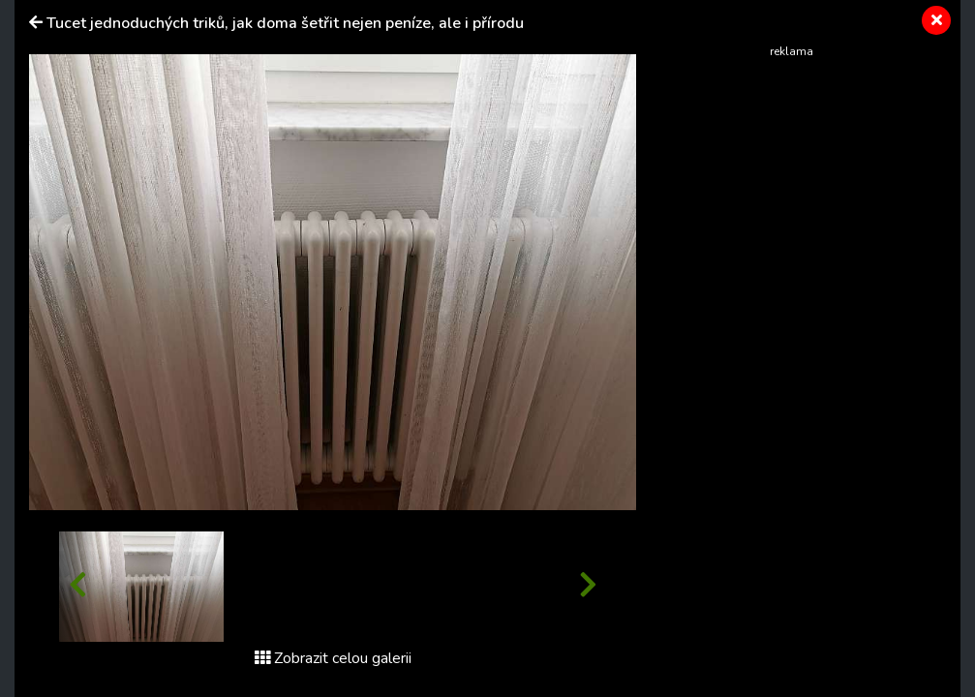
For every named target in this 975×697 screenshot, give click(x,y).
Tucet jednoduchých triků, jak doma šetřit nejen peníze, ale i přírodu (285, 23)
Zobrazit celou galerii (333, 658)
